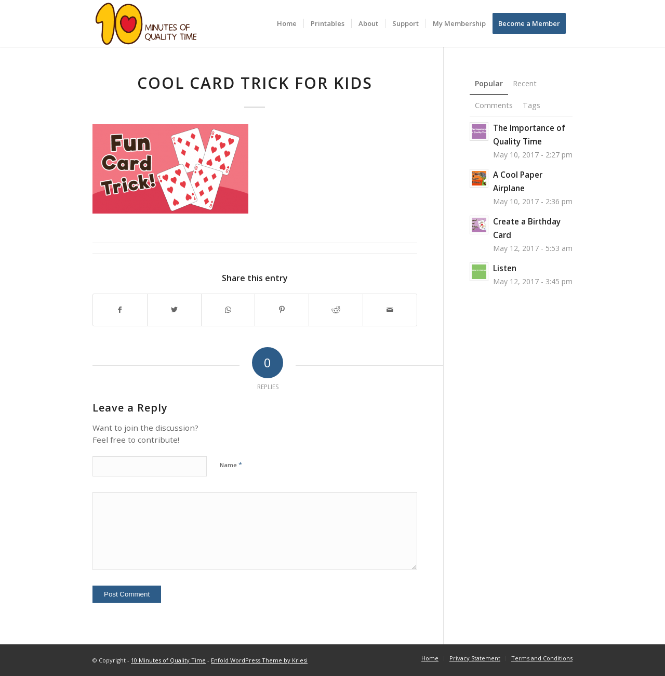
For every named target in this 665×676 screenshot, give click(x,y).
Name (231, 464)
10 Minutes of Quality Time (168, 660)
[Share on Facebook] (120, 310)
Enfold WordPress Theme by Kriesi (259, 660)
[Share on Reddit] (336, 310)
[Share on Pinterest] (282, 310)
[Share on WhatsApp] (228, 310)
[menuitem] (286, 23)
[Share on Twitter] (174, 310)
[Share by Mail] (390, 310)
